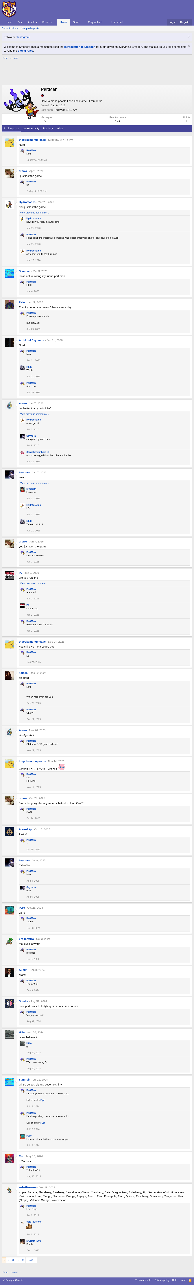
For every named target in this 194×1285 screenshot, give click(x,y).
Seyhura (31, 435)
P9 (20, 572)
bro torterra (26, 938)
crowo (23, 170)
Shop (76, 22)
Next (30, 1260)
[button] (54, 22)
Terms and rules (143, 1280)
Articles (32, 22)
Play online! (95, 22)
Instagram (23, 37)
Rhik (29, 366)
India (99, 101)
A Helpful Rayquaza (31, 340)
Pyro (22, 907)
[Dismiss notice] (188, 37)
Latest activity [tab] (31, 128)
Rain (22, 302)
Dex (19, 22)
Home (8, 22)
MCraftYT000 (33, 1240)
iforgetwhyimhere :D (37, 452)
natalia (23, 672)
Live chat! (117, 22)
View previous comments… (34, 212)
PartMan (31, 150)
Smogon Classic (13, 1280)
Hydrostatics (27, 202)
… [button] (18, 1260)
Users (64, 22)
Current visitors (10, 28)
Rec (21, 1156)
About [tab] (60, 128)
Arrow (23, 403)
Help (174, 1280)
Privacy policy (162, 1280)
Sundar (23, 1001)
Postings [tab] (48, 128)
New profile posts (30, 28)
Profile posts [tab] (11, 128)
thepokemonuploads (32, 139)
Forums (47, 22)
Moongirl (31, 488)
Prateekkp (25, 829)
